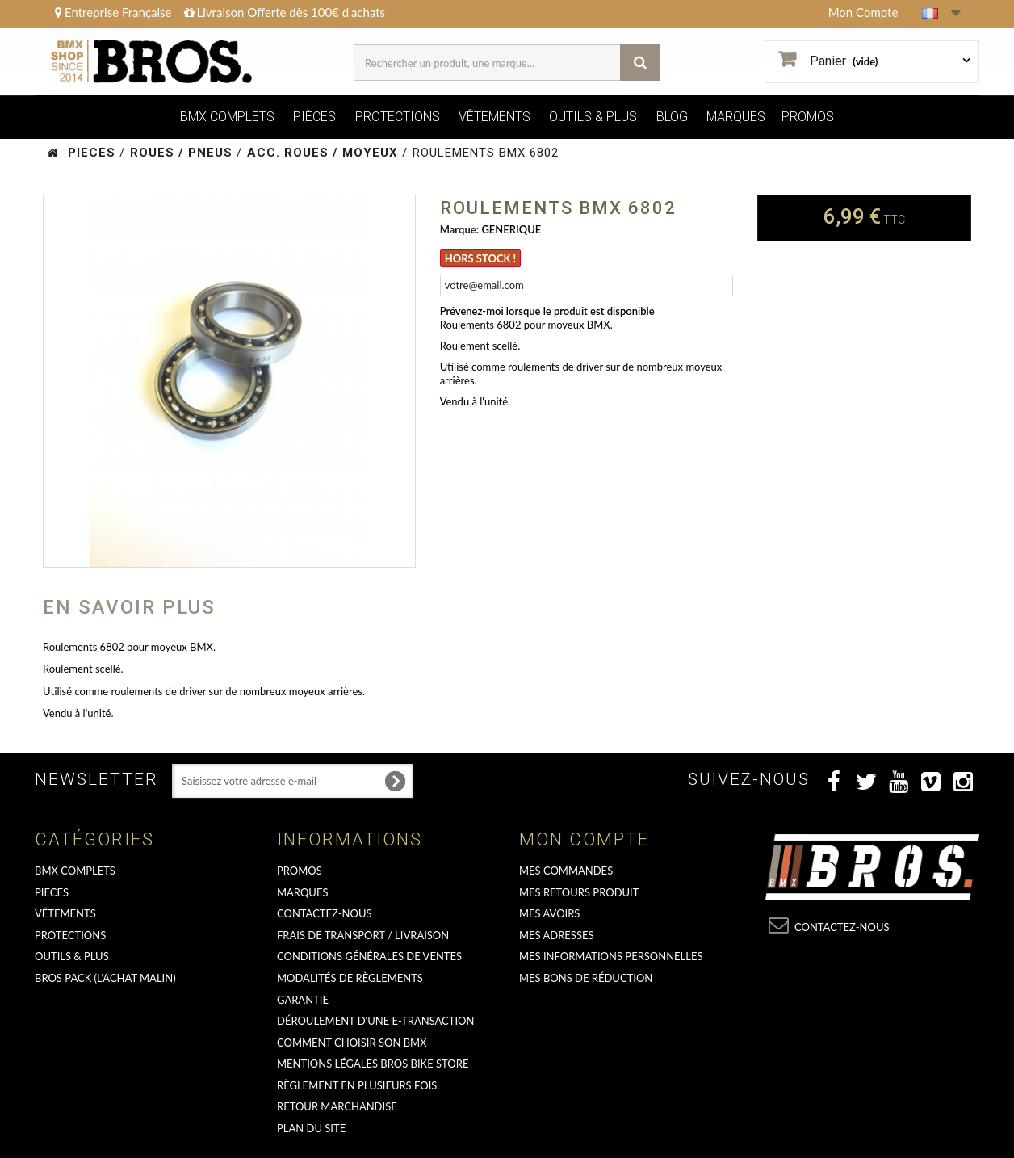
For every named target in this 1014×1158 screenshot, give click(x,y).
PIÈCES (314, 116)
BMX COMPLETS (227, 116)
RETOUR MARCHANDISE (337, 1106)
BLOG (672, 116)
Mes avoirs (549, 913)
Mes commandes (566, 870)
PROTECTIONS (397, 116)
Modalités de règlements (350, 977)
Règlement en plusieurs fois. (358, 1085)
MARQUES (735, 116)
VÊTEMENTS (494, 116)
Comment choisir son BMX (352, 1042)
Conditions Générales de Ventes (369, 956)
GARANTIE (303, 999)
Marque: (459, 229)
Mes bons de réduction (585, 977)
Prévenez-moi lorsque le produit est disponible (547, 310)
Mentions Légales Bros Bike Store (372, 1063)
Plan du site (311, 1128)
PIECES (52, 892)
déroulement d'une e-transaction (375, 1020)
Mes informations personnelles (611, 956)
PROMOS (807, 116)
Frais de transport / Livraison (363, 935)
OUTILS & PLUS (593, 116)
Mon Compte (863, 12)
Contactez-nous (324, 913)
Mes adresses (556, 935)
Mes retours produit (579, 892)
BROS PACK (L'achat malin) (105, 977)
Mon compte (584, 839)
